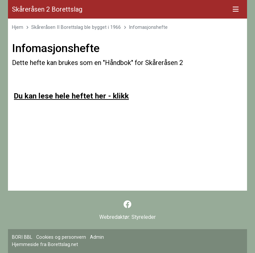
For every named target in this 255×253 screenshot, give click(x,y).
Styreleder (143, 217)
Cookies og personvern (61, 237)
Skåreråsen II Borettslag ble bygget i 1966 (76, 27)
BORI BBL (22, 237)
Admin (97, 237)
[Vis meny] (235, 9)
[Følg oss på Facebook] (127, 204)
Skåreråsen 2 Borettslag (47, 9)
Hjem (17, 27)
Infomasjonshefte (148, 27)
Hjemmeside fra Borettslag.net (45, 244)
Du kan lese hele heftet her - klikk (71, 96)
